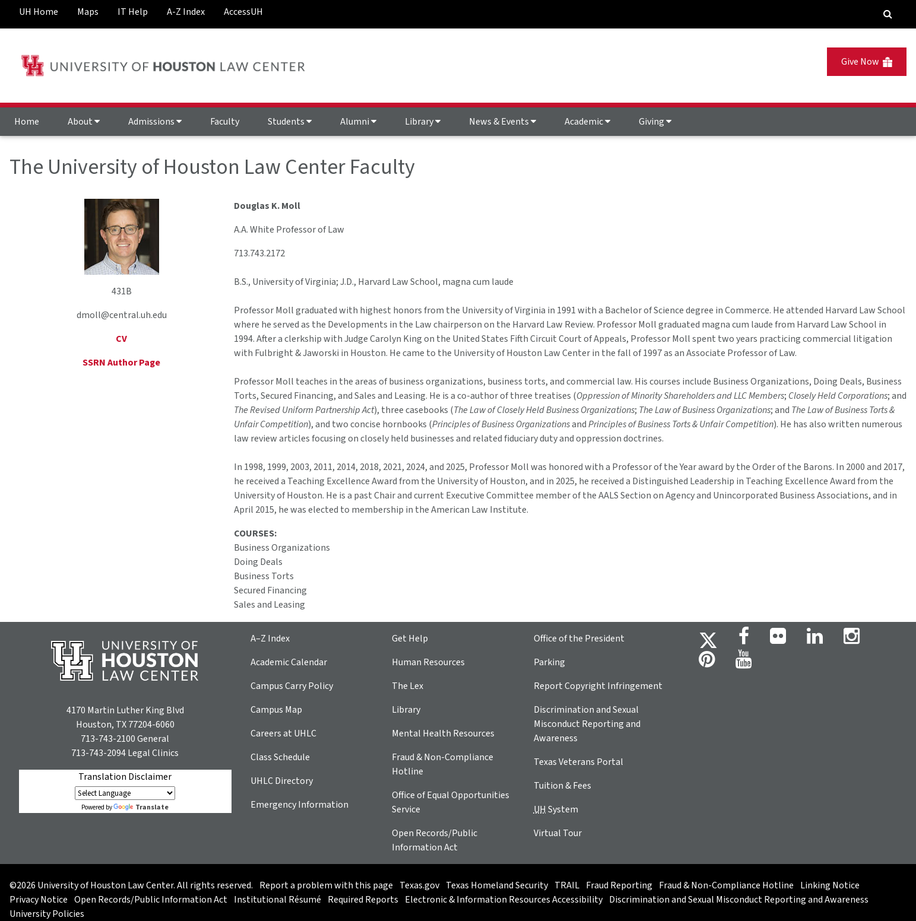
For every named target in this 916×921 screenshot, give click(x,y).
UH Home (38, 11)
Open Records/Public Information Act (150, 899)
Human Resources (428, 662)
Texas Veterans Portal (578, 761)
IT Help (133, 11)
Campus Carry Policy (292, 686)
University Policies (46, 913)
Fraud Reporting (619, 885)
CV (121, 338)
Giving (655, 121)
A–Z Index (270, 638)
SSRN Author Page (121, 362)
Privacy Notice (38, 899)
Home (26, 121)
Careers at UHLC (283, 733)
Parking (549, 662)
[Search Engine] (888, 14)
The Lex (407, 686)
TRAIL (566, 885)
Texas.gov (419, 885)
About (84, 121)
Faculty (224, 121)
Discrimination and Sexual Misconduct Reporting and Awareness (587, 724)
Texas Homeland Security (497, 885)
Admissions (155, 121)
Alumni (358, 121)
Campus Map (276, 709)
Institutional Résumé (277, 899)
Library (422, 121)
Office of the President (579, 638)
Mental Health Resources (443, 733)
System (556, 809)
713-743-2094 (98, 753)
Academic (587, 121)
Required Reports (363, 899)
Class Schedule (280, 757)
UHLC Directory (282, 780)
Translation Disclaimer (125, 776)
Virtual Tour (558, 833)
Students (290, 121)
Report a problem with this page (326, 885)
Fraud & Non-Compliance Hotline (726, 885)
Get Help (410, 638)
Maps (88, 11)
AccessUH (243, 11)
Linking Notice (830, 885)
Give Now (866, 61)
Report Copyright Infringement (598, 686)
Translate (141, 807)
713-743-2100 (108, 738)
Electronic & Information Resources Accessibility (504, 899)
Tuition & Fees (562, 785)
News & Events (502, 121)
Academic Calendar (289, 662)
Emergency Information (299, 804)
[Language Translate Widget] (125, 793)
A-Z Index (186, 11)
